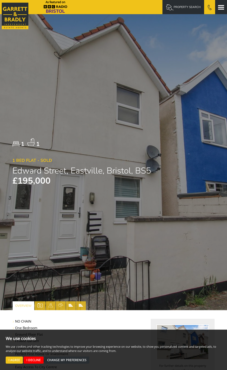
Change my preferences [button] (67, 360)
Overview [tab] (23, 306)
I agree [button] (14, 360)
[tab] (51, 305)
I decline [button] (33, 360)
